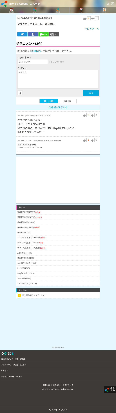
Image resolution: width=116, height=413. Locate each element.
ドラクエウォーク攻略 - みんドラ (13, 364)
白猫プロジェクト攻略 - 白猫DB (13, 359)
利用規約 (46, 385)
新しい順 (48, 101)
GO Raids (4, 370)
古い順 (67, 101)
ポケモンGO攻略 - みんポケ (24, 4)
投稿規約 (36, 51)
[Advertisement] (58, 178)
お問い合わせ (68, 385)
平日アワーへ (92, 28)
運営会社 (56, 385)
